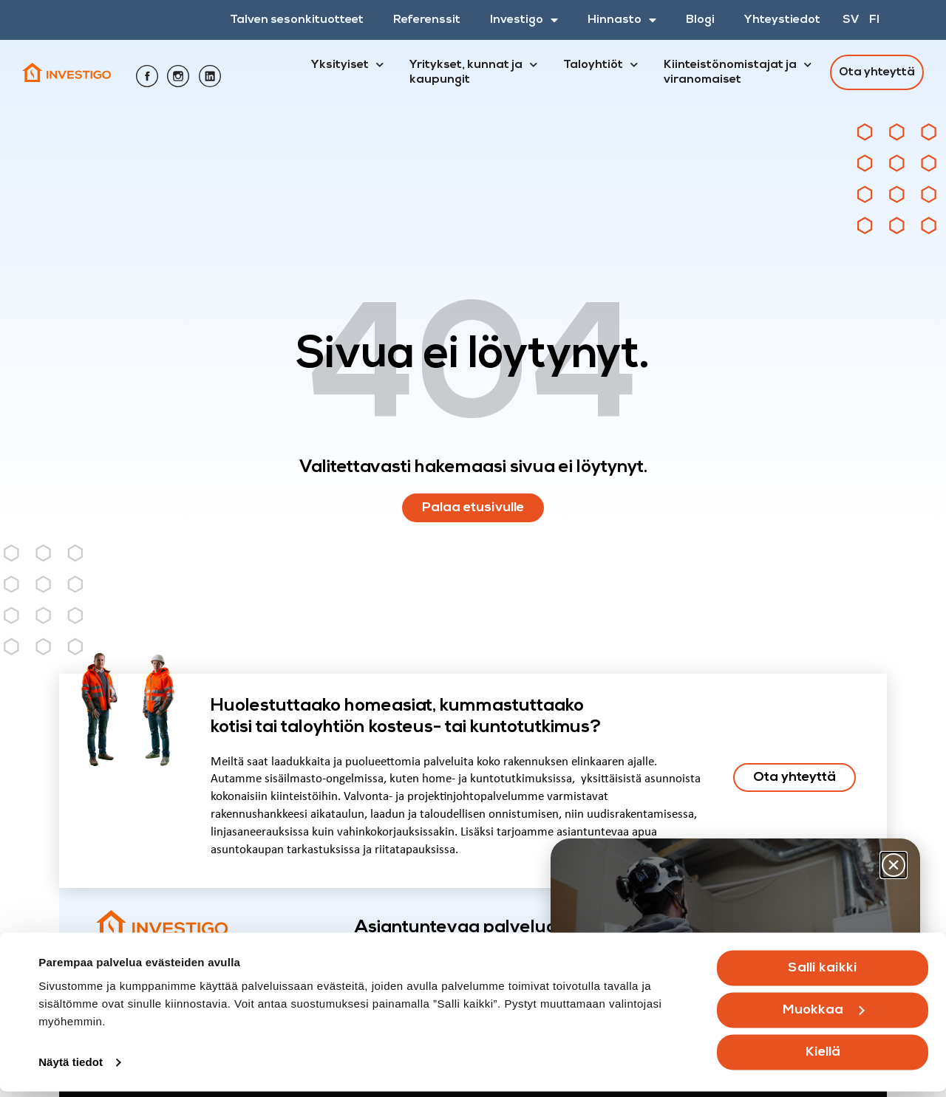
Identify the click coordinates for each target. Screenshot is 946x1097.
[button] (893, 865)
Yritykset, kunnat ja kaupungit (473, 70)
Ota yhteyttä (877, 72)
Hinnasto (622, 20)
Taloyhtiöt (600, 65)
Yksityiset (347, 65)
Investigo (524, 20)
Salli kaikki (822, 974)
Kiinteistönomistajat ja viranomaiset (737, 70)
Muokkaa (824, 1016)
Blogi (700, 20)
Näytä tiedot (70, 1068)
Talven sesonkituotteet (297, 20)
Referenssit (426, 20)
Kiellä (823, 1058)
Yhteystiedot (782, 20)
